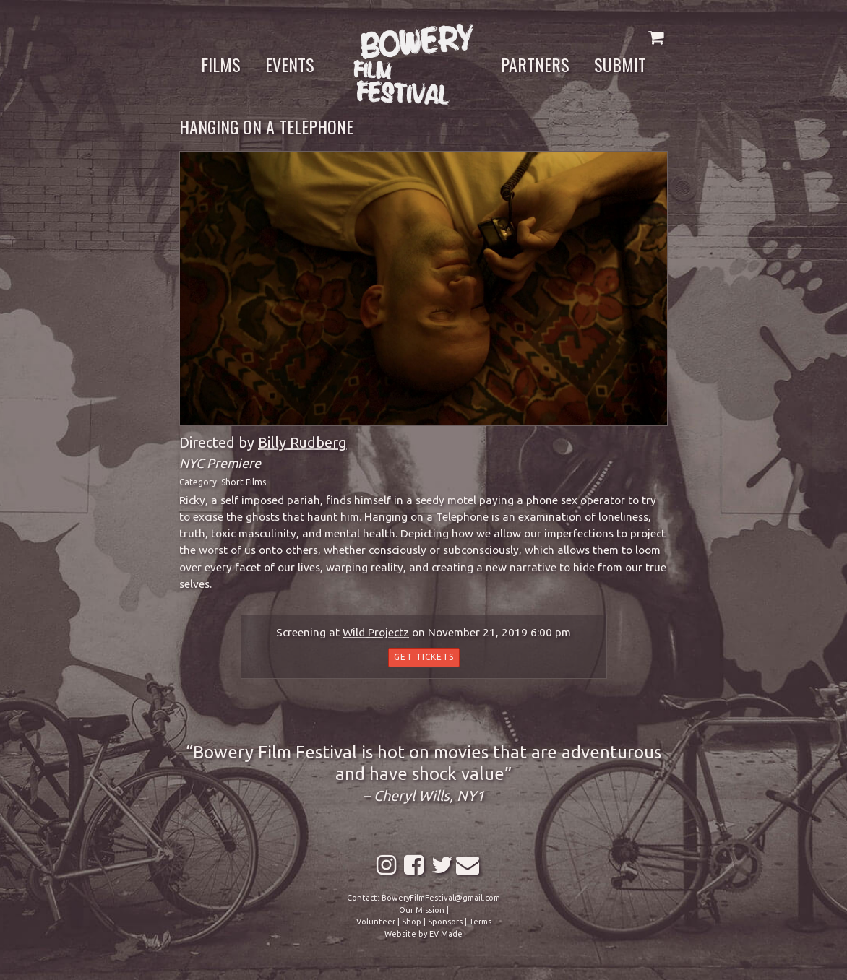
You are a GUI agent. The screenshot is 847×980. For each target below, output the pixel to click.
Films (221, 64)
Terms (480, 921)
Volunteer (375, 921)
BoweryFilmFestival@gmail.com (441, 897)
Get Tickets (424, 657)
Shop (411, 921)
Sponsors (445, 921)
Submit (620, 64)
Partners (535, 64)
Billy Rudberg (302, 442)
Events (289, 64)
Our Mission (421, 910)
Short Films (243, 482)
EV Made (446, 933)
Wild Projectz (376, 632)
